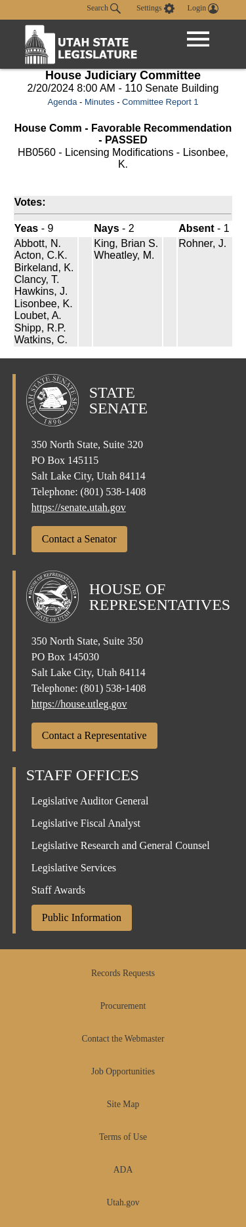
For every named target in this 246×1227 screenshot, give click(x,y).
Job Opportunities (123, 1071)
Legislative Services (73, 867)
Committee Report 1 (160, 102)
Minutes (100, 102)
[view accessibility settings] (155, 8)
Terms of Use (123, 1137)
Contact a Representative (94, 735)
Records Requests (123, 973)
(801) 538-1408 (113, 491)
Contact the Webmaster (122, 1039)
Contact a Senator (79, 538)
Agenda (62, 102)
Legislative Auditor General (90, 800)
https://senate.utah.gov (78, 507)
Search (104, 8)
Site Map (123, 1104)
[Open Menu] (198, 39)
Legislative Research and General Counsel (120, 845)
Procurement (123, 1006)
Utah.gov (122, 1202)
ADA (123, 1170)
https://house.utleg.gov (79, 703)
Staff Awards (58, 890)
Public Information (81, 917)
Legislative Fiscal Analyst (85, 823)
